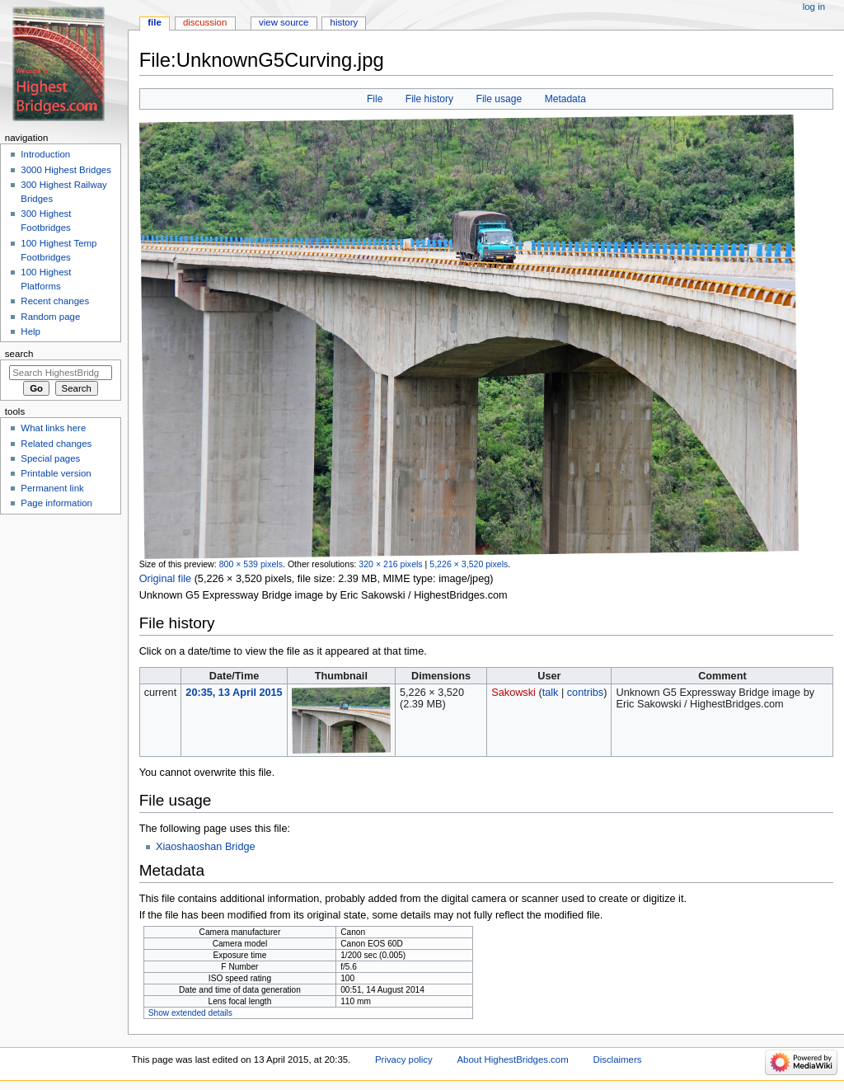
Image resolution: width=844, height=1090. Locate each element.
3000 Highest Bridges (66, 170)
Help (30, 331)
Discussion (205, 22)
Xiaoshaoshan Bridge (206, 847)
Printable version (56, 473)
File (374, 99)
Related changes (56, 444)
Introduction (45, 154)
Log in (814, 7)
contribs (585, 692)
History (345, 22)
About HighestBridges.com (512, 1059)
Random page (50, 317)
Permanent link (52, 488)
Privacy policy (404, 1059)
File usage (499, 99)
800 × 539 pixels (251, 564)
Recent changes (55, 301)
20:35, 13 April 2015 (233, 692)
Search (19, 354)
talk (550, 692)
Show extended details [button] (190, 1012)
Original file (165, 579)
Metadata (565, 99)
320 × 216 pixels (390, 564)
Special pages (50, 458)
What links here (53, 428)
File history (429, 99)
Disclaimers (617, 1059)
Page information (56, 503)
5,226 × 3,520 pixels (468, 564)
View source (283, 22)
